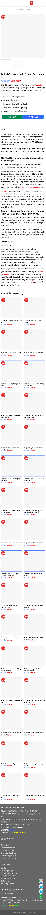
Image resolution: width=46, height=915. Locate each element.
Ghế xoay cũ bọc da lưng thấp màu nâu (11, 479)
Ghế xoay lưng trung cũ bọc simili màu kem (33, 543)
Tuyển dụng (5, 845)
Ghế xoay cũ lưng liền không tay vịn (33, 764)
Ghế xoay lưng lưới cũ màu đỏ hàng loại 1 (34, 733)
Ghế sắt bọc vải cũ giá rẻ (9, 764)
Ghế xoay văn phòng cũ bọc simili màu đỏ (33, 448)
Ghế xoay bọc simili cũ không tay (34, 796)
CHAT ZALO (33, 117)
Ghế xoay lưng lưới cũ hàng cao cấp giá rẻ (33, 670)
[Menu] (31, 3)
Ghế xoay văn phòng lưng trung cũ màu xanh (9, 638)
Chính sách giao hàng (8, 856)
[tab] (23, 129)
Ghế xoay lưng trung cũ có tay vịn (11, 321)
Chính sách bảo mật (8, 848)
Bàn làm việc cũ (6, 868)
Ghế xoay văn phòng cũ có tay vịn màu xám (11, 543)
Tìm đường (19, 905)
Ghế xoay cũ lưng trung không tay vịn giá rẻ (11, 511)
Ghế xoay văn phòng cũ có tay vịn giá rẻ (34, 701)
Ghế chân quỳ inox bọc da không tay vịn (10, 448)
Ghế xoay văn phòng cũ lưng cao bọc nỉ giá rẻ (33, 416)
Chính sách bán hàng (8, 858)
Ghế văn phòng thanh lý (23, 10)
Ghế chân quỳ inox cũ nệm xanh (33, 574)
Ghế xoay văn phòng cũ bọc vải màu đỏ (33, 606)
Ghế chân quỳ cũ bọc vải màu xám (11, 796)
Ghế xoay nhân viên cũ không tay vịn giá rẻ (11, 733)
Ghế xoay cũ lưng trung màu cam (10, 384)
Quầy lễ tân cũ (6, 881)
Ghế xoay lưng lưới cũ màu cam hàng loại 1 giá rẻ (33, 511)
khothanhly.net (15, 830)
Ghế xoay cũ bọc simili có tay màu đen (11, 353)
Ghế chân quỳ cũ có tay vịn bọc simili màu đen (10, 574)
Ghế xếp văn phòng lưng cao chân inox (34, 353)
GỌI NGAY (12, 117)
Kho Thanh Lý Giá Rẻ (18, 833)
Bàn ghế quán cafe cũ (9, 876)
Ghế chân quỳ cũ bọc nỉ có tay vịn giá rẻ (34, 479)
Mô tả (3, 129)
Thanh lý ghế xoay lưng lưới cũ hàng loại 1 (11, 701)
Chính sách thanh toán (9, 853)
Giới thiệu (4, 842)
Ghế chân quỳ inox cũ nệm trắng (33, 321)
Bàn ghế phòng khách (9, 873)
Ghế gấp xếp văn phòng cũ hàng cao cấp (10, 606)
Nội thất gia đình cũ (8, 884)
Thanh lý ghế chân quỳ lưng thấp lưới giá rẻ (33, 638)
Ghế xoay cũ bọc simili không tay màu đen (34, 384)
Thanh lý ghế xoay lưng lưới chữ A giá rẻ (10, 416)
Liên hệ (11, 905)
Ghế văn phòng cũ (7, 871)
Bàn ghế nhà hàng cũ (8, 878)
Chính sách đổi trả (7, 850)
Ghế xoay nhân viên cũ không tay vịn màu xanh (11, 670)
